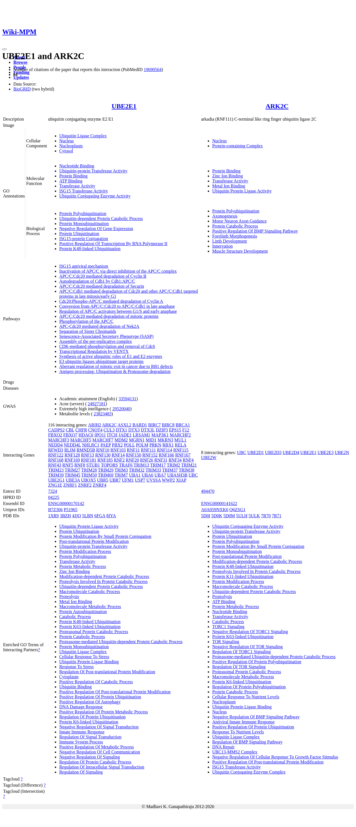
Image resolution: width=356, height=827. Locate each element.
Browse (20, 62)
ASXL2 (125, 425)
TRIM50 (89, 475)
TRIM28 (89, 470)
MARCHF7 (102, 440)
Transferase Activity (77, 186)
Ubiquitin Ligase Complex (83, 135)
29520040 (121, 408)
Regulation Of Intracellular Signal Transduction (101, 767)
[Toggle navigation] (4, 49)
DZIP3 (162, 430)
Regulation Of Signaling (81, 772)
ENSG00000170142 (66, 503)
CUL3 (109, 430)
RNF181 (88, 460)
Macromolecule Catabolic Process (89, 591)
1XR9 (53, 515)
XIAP (181, 480)
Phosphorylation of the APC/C (86, 321)
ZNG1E (55, 485)
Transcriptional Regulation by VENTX (93, 351)
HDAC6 (85, 435)
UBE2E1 (124, 106)
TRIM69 (105, 475)
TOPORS (109, 465)
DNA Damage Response (81, 706)
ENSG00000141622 (219, 503)
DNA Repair (223, 747)
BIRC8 (168, 425)
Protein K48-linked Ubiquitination (89, 248)
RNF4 (188, 460)
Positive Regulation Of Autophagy (90, 701)
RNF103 (118, 450)
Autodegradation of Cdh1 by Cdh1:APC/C (97, 281)
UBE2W (208, 457)
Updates (21, 77)
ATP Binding (70, 181)
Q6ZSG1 (237, 509)
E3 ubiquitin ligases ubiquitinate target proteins (101, 361)
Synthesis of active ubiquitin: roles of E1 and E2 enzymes (110, 356)
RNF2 (119, 460)
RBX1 (168, 445)
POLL (129, 445)
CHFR (81, 430)
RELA (180, 445)
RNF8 (79, 465)
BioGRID (22, 89)
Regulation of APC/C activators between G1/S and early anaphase (118, 311)
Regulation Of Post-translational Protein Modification (107, 671)
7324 (52, 491)
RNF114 (164, 450)
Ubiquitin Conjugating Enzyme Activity (94, 196)
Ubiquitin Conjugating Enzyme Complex (249, 772)
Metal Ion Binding (228, 186)
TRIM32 (136, 470)
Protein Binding (73, 176)
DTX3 (134, 430)
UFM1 (128, 480)
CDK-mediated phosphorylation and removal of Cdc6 (107, 346)
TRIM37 (170, 470)
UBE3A (73, 480)
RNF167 (183, 455)
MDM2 (121, 440)
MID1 (151, 440)
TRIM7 (121, 475)
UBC (193, 475)
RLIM (69, 450)
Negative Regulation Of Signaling (89, 757)
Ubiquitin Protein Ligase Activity (242, 191)
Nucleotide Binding (76, 166)
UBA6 (148, 475)
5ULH (242, 515)
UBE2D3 (273, 452)
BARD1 (139, 425)
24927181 (97, 403)
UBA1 (135, 475)
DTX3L (148, 430)
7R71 (276, 515)
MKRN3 (165, 440)
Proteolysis (69, 596)
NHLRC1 (90, 445)
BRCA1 (182, 425)
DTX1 (121, 430)
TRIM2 (173, 465)
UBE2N (342, 452)
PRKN (155, 445)
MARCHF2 (180, 435)
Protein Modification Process (85, 551)
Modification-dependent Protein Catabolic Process (104, 576)
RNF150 (133, 455)
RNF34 (175, 460)
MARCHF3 (58, 440)
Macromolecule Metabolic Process (90, 606)
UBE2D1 (255, 452)
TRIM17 (158, 465)
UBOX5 (88, 480)
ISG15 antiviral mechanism (83, 266)
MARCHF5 (80, 440)
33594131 (127, 398)
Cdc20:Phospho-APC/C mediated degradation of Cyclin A (111, 301)
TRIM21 (189, 465)
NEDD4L (72, 445)
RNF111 (148, 450)
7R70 (266, 515)
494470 (207, 491)
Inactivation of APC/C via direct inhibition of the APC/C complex (118, 271)
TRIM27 (72, 470)
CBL (70, 430)
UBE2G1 (56, 480)
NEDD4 (55, 445)
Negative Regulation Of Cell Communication (99, 752)
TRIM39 (56, 475)
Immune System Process (81, 742)
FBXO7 (70, 435)
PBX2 (117, 445)
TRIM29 (105, 470)
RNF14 (118, 455)
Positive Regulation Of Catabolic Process (96, 681)
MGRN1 (137, 440)
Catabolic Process (75, 616)
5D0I (205, 515)
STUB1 (93, 465)
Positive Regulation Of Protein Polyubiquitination (256, 661)
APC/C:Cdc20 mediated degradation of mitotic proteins (109, 316)
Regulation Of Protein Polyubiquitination (249, 686)
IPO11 (100, 435)
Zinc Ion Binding (227, 176)
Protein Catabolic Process (235, 226)
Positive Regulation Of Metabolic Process (96, 747)
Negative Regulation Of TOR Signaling (247, 646)
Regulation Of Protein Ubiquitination (92, 716)
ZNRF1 (70, 485)
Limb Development (229, 241)
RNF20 (132, 460)
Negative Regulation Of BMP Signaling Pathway (256, 716)
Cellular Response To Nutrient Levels (245, 696)
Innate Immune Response (82, 732)
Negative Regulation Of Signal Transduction (99, 726)
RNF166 (166, 455)
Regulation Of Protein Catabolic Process (95, 762)
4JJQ (76, 515)
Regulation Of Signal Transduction (90, 737)
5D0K (216, 515)
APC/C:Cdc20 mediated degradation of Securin (101, 286)
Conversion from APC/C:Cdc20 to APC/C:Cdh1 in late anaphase (117, 306)
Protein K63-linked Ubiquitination (89, 626)
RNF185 (105, 460)
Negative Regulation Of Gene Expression (96, 228)
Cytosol (66, 150)
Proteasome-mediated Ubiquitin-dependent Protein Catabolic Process (120, 641)
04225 (53, 497)
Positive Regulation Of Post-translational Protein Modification (114, 691)
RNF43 (54, 465)
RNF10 (102, 450)
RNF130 (102, 455)
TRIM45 (72, 475)
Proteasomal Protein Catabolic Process (93, 631)
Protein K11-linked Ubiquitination (242, 576)
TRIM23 (56, 470)
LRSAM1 (141, 435)
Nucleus (66, 140)
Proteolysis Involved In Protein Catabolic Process (103, 581)
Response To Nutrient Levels (238, 732)
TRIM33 (153, 470)
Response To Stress (76, 666)
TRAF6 (126, 465)
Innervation (222, 246)
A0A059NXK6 (214, 509)
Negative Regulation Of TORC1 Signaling (250, 631)
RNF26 (146, 460)
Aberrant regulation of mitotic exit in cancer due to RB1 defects (116, 366)
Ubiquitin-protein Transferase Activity (93, 171)
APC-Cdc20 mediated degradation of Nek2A (99, 326)
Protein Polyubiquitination (82, 213)
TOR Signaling (225, 641)
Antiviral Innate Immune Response (243, 721)
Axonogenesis (225, 216)
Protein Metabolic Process (82, 566)
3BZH (65, 515)
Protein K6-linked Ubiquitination (88, 721)
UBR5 (102, 480)
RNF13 (87, 455)
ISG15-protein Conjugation (83, 238)
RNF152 (150, 455)
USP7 (140, 480)
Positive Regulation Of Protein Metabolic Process (103, 711)
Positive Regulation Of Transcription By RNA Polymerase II (113, 243)
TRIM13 (141, 465)
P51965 (70, 509)
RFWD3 (55, 450)
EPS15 (175, 430)
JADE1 (125, 435)
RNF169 (72, 460)
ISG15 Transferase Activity (83, 191)
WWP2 (168, 480)
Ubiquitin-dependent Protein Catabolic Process (101, 218)
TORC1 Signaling (228, 626)
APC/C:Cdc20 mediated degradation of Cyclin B (102, 276)
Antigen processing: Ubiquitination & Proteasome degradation (114, 371)
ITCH (112, 435)
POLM (142, 445)
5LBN (87, 515)
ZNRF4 (99, 485)
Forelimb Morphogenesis (234, 236)
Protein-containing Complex (237, 145)
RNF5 (67, 465)
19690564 (153, 69)
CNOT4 (95, 430)
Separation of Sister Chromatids (87, 331)
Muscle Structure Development (240, 251)
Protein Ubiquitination (79, 233)
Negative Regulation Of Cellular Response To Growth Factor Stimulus (275, 757)
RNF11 (133, 450)
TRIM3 (121, 470)
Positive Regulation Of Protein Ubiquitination (100, 696)
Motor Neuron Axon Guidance (239, 221)
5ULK (254, 515)
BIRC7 (154, 425)
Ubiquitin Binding (75, 686)
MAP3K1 (160, 435)
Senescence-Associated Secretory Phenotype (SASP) (106, 336)
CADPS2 (56, 430)
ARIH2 (94, 425)
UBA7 (160, 475)
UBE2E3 (326, 452)
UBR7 (115, 480)
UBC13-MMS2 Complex (234, 752)
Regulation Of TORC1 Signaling (241, 651)
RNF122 (55, 455)
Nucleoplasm (71, 145)
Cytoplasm (68, 676)
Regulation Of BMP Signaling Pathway (247, 742)
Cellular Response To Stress (84, 656)
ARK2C (277, 106)
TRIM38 (186, 470)
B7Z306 (55, 509)
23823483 (103, 413)
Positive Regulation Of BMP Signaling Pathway (255, 231)
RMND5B (85, 450)
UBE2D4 (291, 452)
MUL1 (180, 440)
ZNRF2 (85, 485)
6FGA (99, 515)
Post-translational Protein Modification (94, 541)
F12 (185, 430)
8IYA (111, 515)
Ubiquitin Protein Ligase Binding (89, 661)
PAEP (105, 445)
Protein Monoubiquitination (84, 223)
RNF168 (55, 460)
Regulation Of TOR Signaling (239, 666)
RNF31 (160, 460)
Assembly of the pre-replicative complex (95, 341)
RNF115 (181, 450)
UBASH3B (177, 475)
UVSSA (153, 480)
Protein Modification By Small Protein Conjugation (105, 536)
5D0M (229, 515)
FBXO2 (55, 435)
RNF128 (72, 455)
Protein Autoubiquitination (83, 611)
